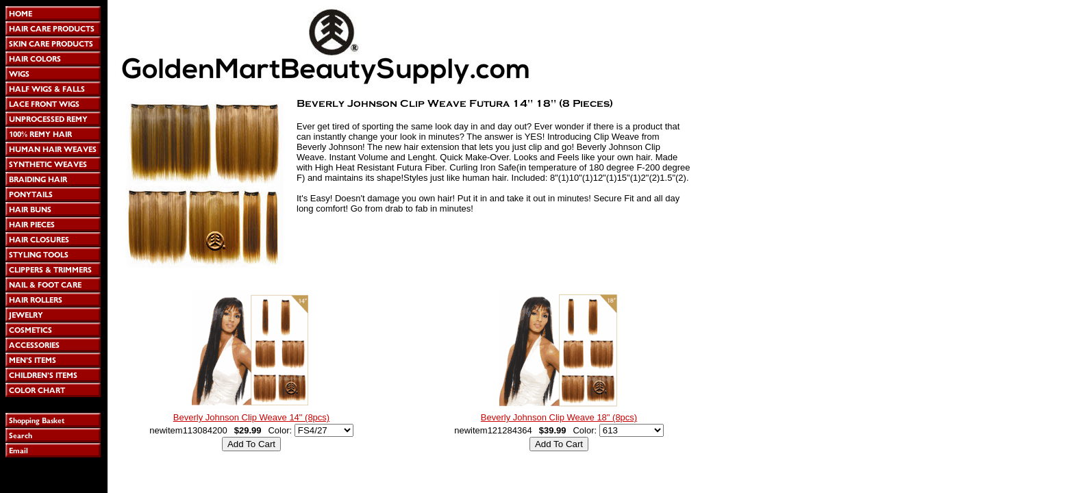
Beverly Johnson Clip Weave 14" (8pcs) (251, 417)
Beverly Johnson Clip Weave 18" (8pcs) (559, 417)
